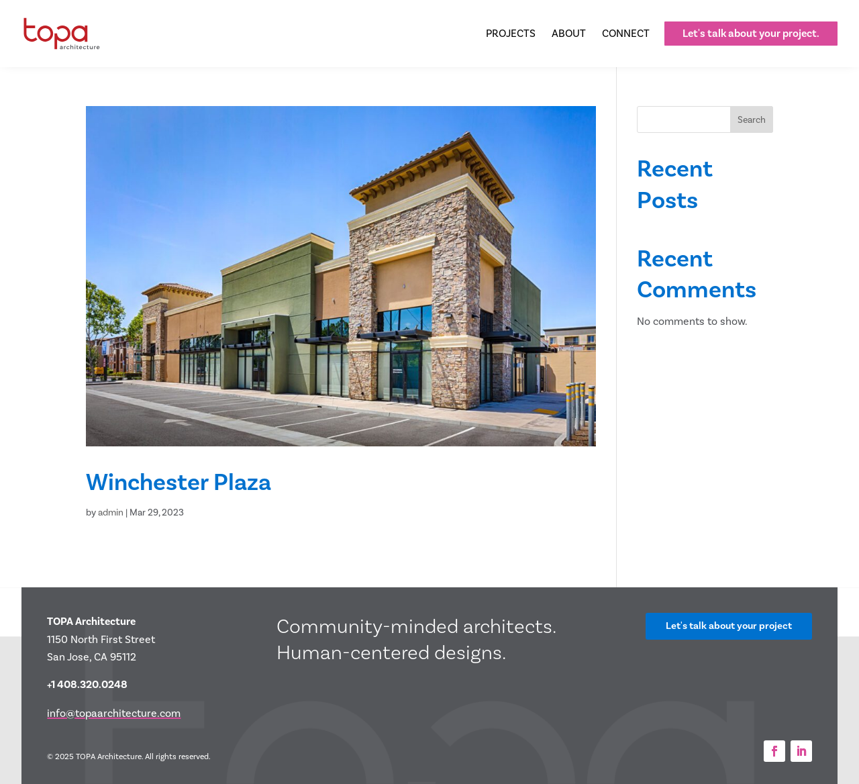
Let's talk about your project (729, 626)
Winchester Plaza (178, 482)
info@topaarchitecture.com (114, 713)
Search (752, 120)
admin (110, 512)
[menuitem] (511, 33)
